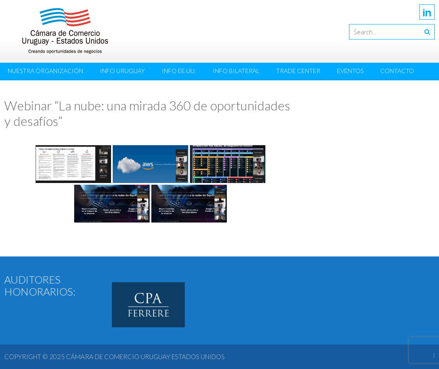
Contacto (397, 70)
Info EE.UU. (179, 70)
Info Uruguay (122, 70)
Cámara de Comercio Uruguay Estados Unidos (145, 356)
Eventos (350, 70)
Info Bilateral (236, 70)
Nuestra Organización (45, 70)
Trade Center (298, 70)
